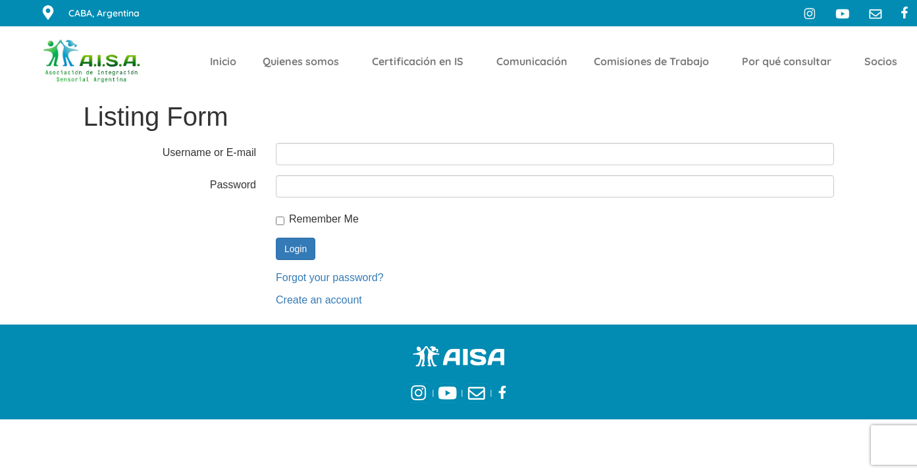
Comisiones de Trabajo (655, 61)
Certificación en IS (421, 61)
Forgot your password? (330, 277)
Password (233, 184)
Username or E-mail (209, 152)
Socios (884, 61)
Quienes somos (304, 61)
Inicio (223, 61)
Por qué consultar (790, 61)
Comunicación (531, 61)
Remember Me (317, 219)
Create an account (319, 299)
